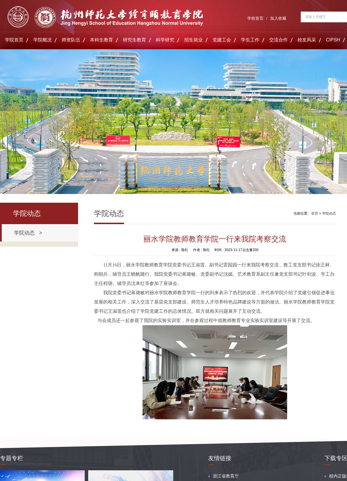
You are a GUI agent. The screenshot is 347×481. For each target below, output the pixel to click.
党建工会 (222, 39)
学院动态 (329, 213)
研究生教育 (134, 39)
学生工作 (250, 39)
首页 (314, 213)
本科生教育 (101, 39)
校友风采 (307, 39)
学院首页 (14, 39)
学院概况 (42, 39)
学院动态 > (28, 233)
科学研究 (165, 39)
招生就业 (193, 39)
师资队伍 (71, 39)
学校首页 (255, 18)
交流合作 (278, 39)
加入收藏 (278, 18)
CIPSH (333, 39)
